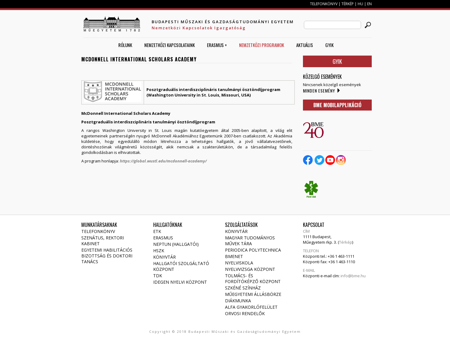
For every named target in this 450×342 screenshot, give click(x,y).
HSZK (158, 250)
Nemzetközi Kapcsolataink (169, 45)
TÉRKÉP (348, 3)
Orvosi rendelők (245, 313)
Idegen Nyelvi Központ (180, 282)
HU (360, 3)
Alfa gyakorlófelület (251, 307)
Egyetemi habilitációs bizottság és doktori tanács (106, 255)
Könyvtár (164, 257)
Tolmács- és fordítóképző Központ (253, 278)
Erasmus (163, 238)
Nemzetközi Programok (261, 45)
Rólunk (125, 45)
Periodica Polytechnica (253, 250)
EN (369, 3)
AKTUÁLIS (304, 45)
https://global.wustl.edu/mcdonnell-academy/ (163, 161)
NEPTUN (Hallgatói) (176, 244)
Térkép (345, 242)
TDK (157, 275)
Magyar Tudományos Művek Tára (250, 240)
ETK (157, 231)
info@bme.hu (353, 275)
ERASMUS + (217, 45)
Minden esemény (319, 90)
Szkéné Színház (243, 288)
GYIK (329, 45)
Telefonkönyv (98, 231)
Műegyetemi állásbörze (253, 294)
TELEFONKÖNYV (324, 3)
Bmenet (234, 256)
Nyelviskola (239, 263)
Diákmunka (238, 301)
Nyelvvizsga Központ (250, 269)
